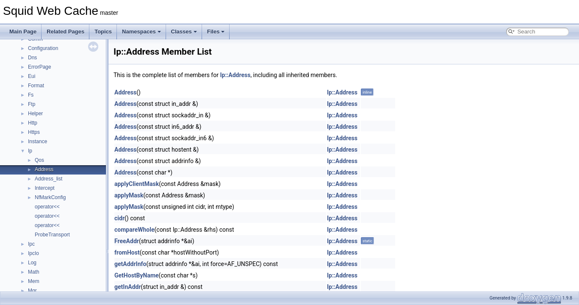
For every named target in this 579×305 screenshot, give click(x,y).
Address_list (48, 179)
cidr (119, 218)
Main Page (22, 31)
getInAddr (127, 286)
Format (36, 86)
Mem (33, 281)
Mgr (32, 291)
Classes (184, 31)
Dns (32, 58)
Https (34, 132)
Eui (31, 76)
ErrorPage (39, 67)
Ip (30, 151)
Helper (35, 113)
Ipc (31, 244)
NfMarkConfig (50, 197)
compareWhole (134, 229)
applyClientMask (136, 183)
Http (32, 123)
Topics (103, 31)
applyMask (128, 195)
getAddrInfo (130, 264)
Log (32, 263)
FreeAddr (126, 241)
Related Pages (65, 31)
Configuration (43, 48)
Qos (39, 160)
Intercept (45, 188)
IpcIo (33, 253)
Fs (30, 95)
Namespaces (141, 31)
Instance (37, 141)
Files (216, 31)
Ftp (31, 104)
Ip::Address (235, 75)
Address (44, 169)
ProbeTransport (52, 235)
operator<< (47, 207)
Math (33, 272)
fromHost (127, 252)
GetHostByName (136, 275)
